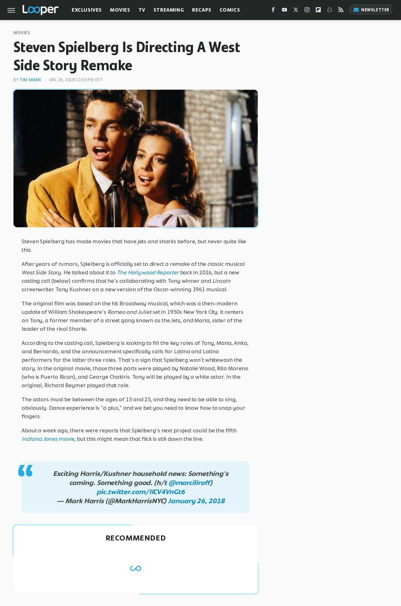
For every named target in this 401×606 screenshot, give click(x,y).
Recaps (201, 10)
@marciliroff (189, 482)
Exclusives (87, 10)
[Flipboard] (318, 11)
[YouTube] (284, 11)
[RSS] (341, 11)
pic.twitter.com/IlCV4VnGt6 (140, 491)
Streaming (169, 10)
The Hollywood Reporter (148, 272)
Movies (120, 10)
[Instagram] (307, 11)
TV (141, 10)
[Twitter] (296, 11)
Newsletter (371, 10)
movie (48, 439)
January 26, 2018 (196, 500)
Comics (230, 10)
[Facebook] (273, 11)
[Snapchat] (329, 11)
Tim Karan (30, 79)
